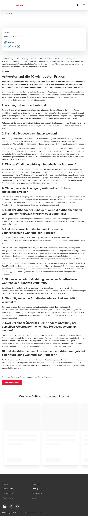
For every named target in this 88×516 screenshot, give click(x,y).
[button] (12, 382)
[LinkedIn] (4, 506)
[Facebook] (11, 506)
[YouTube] (17, 506)
